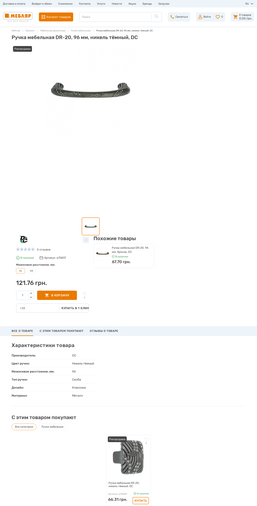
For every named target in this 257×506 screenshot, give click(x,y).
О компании (65, 3)
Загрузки (163, 3)
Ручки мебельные (81, 30)
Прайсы (70, 444)
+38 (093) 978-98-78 (223, 444)
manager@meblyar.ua (221, 462)
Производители (75, 437)
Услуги (101, 3)
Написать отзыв (28, 377)
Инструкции (73, 457)
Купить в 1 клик (167, 117)
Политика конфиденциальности (86, 482)
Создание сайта (221, 500)
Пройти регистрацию (147, 444)
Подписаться (227, 411)
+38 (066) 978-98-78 (223, 454)
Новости (117, 3)
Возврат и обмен (42, 3)
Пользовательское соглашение (85, 476)
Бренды (147, 3)
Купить (140, 343)
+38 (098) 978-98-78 (223, 449)
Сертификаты (74, 463)
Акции (132, 3)
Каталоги (71, 450)
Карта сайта (73, 470)
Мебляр (16, 30)
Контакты (85, 3)
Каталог (30, 30)
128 (122, 80)
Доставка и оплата (14, 3)
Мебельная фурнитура (52, 30)
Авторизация (142, 437)
